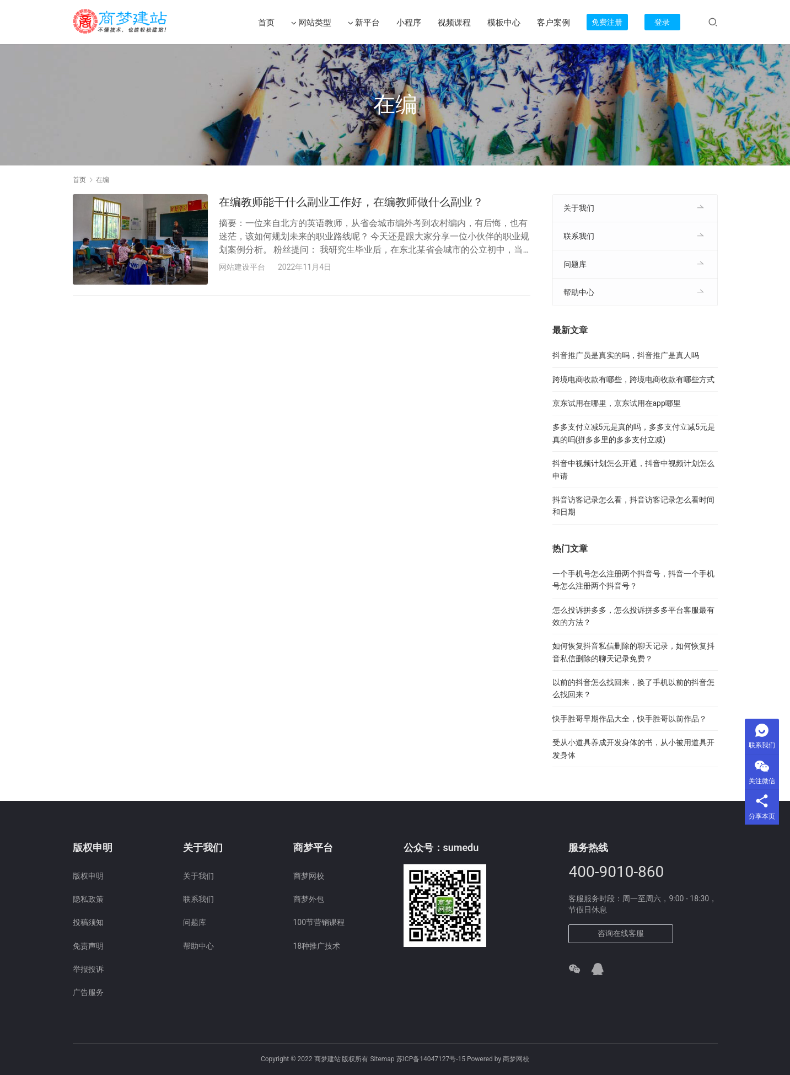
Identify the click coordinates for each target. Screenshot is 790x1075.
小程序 (408, 23)
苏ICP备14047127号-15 (430, 1059)
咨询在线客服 (621, 933)
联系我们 (578, 236)
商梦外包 (308, 899)
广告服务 (88, 992)
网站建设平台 (242, 267)
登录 (662, 22)
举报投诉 (88, 969)
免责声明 (88, 946)
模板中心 (503, 23)
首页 (266, 23)
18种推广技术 (317, 946)
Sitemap (382, 1059)
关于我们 (578, 208)
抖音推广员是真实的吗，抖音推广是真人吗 (625, 355)
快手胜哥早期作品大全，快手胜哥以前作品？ (629, 718)
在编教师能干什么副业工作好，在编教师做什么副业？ (351, 201)
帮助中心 (578, 292)
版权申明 (88, 875)
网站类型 (311, 23)
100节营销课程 (319, 922)
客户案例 (553, 23)
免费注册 (607, 22)
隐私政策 (88, 899)
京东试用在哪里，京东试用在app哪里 (616, 403)
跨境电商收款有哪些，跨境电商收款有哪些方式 (633, 379)
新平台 (364, 23)
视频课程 (454, 23)
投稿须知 (88, 922)
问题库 (575, 264)
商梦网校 (308, 875)
